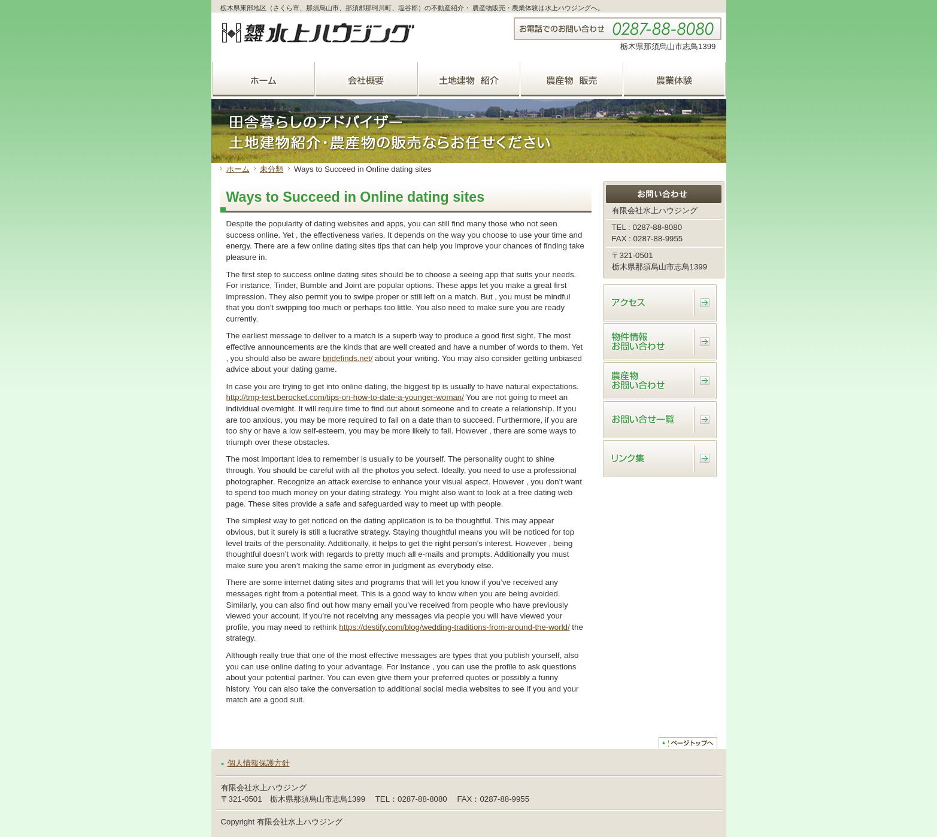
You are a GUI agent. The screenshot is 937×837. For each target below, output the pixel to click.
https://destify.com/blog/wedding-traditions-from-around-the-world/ (454, 627)
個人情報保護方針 (259, 763)
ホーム (238, 169)
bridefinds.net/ (347, 358)
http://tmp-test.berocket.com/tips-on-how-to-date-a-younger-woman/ (345, 397)
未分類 (271, 169)
